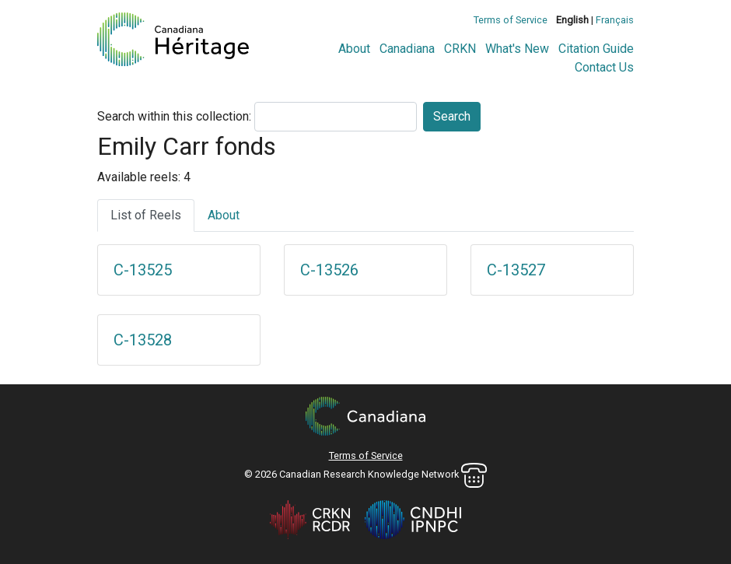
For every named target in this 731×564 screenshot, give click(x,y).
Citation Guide (596, 48)
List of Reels (145, 215)
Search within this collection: (174, 116)
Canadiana (407, 48)
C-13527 (516, 270)
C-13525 (143, 270)
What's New (517, 48)
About (354, 48)
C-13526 (329, 270)
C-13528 (143, 340)
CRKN (460, 48)
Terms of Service (510, 20)
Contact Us (604, 67)
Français (615, 20)
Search (451, 116)
